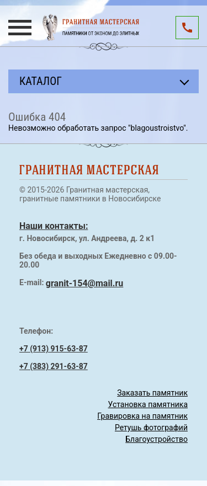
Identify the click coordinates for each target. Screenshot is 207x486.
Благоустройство (156, 439)
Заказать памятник (152, 392)
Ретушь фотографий (151, 427)
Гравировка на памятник (142, 416)
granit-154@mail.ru (84, 283)
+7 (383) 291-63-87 (53, 366)
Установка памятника (148, 404)
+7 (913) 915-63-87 (53, 348)
